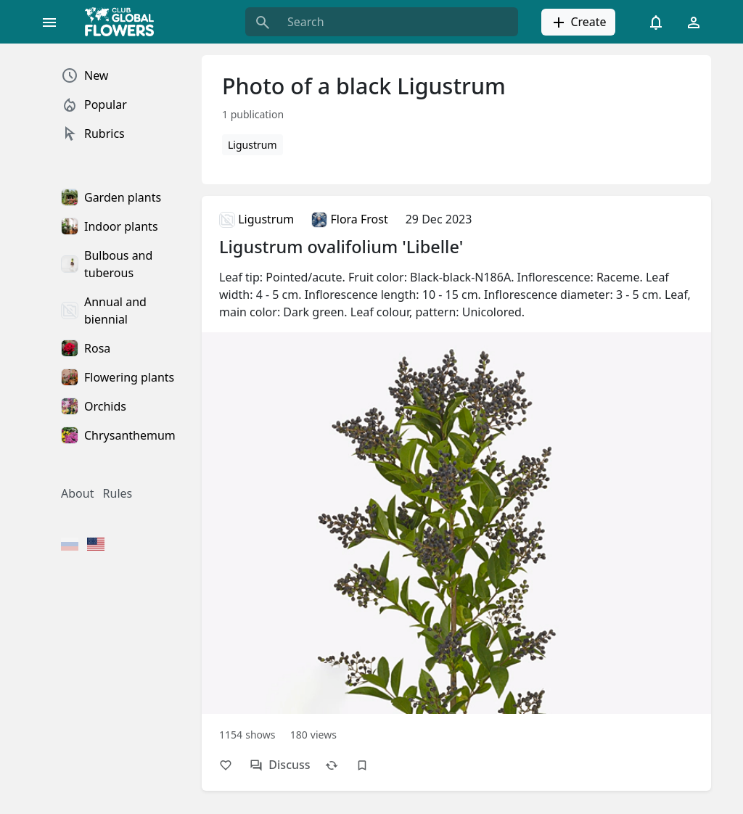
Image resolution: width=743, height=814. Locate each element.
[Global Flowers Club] (124, 21)
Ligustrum (252, 145)
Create (578, 22)
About (77, 493)
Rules (118, 493)
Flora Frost (349, 219)
